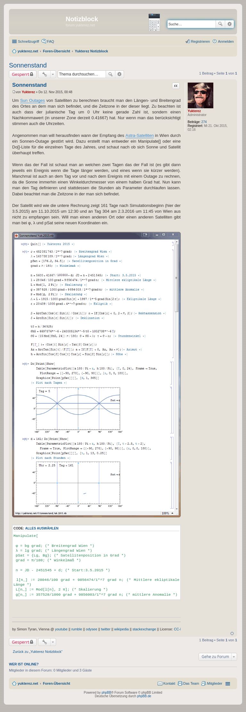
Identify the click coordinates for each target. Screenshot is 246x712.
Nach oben (232, 633)
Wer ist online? (24, 664)
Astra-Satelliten (140, 135)
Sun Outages (32, 100)
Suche (220, 24)
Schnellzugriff (28, 41)
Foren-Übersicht (56, 683)
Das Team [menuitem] (191, 683)
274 (204, 122)
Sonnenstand (28, 65)
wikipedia (121, 629)
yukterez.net (28, 683)
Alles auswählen (41, 528)
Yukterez (194, 111)
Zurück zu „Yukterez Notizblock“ (37, 652)
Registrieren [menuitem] (200, 41)
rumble (76, 629)
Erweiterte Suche (229, 24)
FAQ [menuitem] (50, 41)
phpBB (106, 692)
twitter (105, 629)
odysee (91, 629)
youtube (61, 629)
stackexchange (144, 629)
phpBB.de (144, 696)
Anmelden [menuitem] (226, 41)
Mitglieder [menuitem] (214, 683)
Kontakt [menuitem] (169, 683)
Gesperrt (20, 74)
